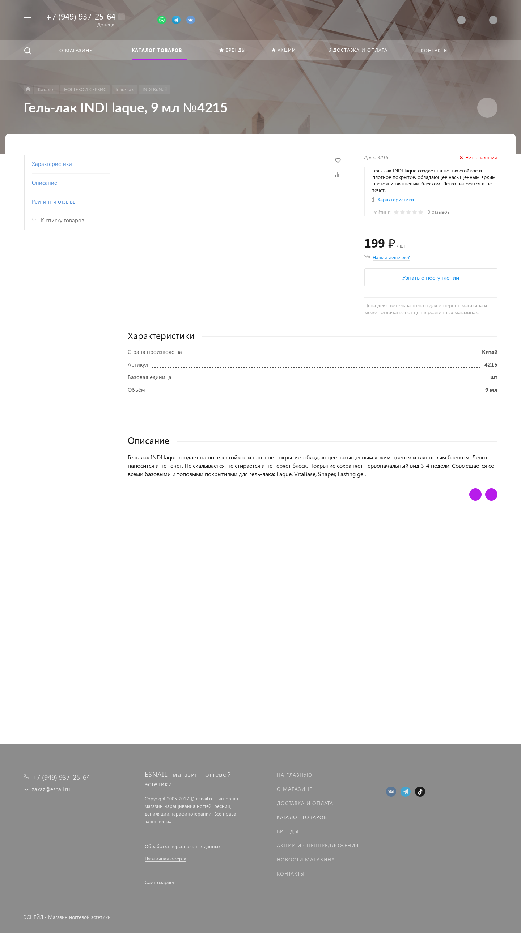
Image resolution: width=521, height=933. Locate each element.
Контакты (291, 873)
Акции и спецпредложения (318, 845)
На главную (294, 774)
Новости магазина (306, 859)
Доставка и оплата (305, 803)
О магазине (294, 789)
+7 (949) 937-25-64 (80, 16)
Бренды (287, 831)
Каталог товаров (302, 817)
